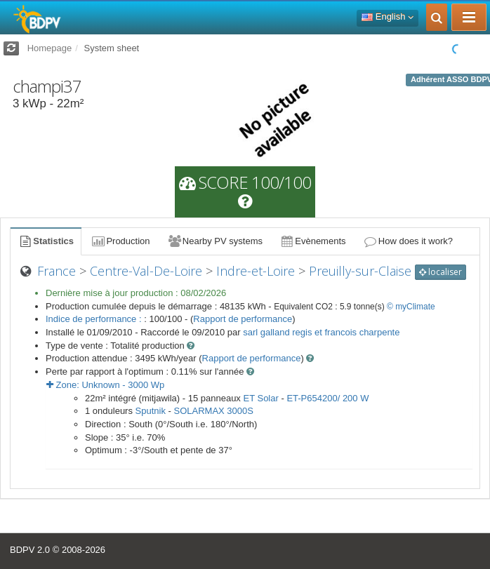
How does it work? (408, 241)
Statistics (46, 241)
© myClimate (411, 307)
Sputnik (150, 411)
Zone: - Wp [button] (105, 385)
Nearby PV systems (215, 241)
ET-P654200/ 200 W (327, 398)
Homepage (49, 48)
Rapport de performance (242, 319)
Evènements (312, 241)
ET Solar (260, 398)
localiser (440, 272)
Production (120, 241)
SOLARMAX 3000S (213, 411)
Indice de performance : (95, 319)
